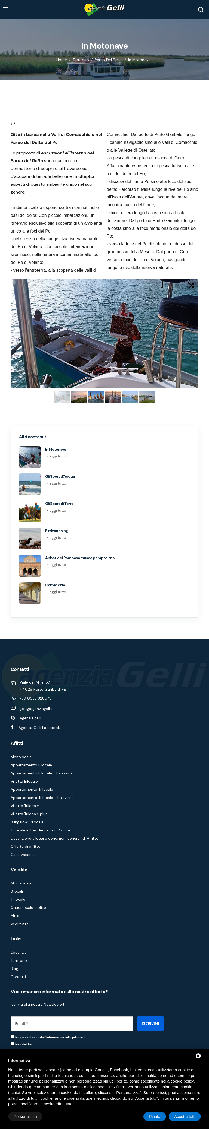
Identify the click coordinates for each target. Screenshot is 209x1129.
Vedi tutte (20, 923)
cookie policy (182, 1081)
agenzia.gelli (30, 718)
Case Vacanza (23, 854)
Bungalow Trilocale (27, 822)
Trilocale (18, 899)
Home (61, 59)
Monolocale (21, 756)
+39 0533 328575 (35, 698)
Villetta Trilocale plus (29, 813)
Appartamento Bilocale (31, 765)
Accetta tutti (184, 1116)
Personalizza (25, 1116)
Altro (15, 915)
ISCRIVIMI (150, 1023)
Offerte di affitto (26, 846)
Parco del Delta (108, 59)
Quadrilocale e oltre (28, 907)
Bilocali (17, 891)
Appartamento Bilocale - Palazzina (42, 773)
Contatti (18, 976)
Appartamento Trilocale (32, 789)
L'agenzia (19, 952)
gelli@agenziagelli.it (37, 708)
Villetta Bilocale (24, 781)
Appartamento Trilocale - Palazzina (42, 797)
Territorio (81, 59)
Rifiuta (155, 1116)
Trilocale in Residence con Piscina (40, 830)
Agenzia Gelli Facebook (39, 727)
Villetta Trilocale (25, 805)
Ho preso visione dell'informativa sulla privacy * (50, 1037)
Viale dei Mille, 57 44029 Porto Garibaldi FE (43, 686)
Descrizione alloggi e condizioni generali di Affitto (55, 838)
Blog (14, 968)
